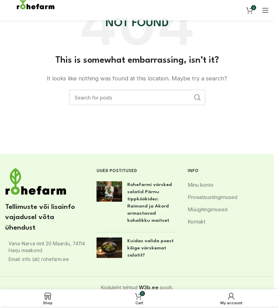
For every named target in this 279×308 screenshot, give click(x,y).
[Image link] (36, 181)
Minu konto (201, 185)
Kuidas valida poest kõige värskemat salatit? (150, 248)
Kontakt (196, 221)
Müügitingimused (207, 209)
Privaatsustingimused (212, 197)
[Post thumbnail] (109, 204)
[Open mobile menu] (265, 10)
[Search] (137, 97)
